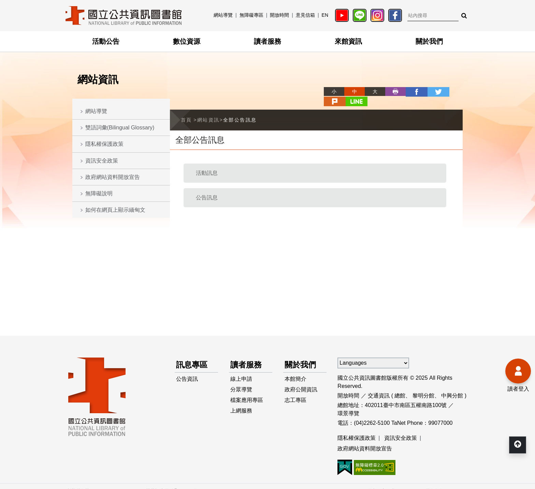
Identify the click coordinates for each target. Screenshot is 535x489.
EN (325, 15)
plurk (432, 91)
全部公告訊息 (240, 109)
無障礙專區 (251, 15)
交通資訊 (379, 385)
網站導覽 (223, 15)
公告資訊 (187, 369)
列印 (370, 91)
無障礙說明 (99, 193)
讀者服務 (267, 41)
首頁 (186, 109)
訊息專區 (192, 354)
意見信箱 (305, 15)
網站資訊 (208, 109)
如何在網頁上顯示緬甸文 (115, 210)
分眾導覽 (241, 380)
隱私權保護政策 (104, 144)
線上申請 (241, 369)
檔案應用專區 (246, 391)
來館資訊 (348, 41)
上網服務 (241, 402)
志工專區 (295, 391)
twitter (411, 91)
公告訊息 (207, 187)
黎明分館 (423, 385)
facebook (391, 91)
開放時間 (279, 15)
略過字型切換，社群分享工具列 (301, 85)
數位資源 (186, 41)
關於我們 (429, 41)
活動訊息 (207, 163)
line (452, 91)
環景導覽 (348, 403)
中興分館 (452, 385)
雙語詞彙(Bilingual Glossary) (120, 127)
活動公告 (105, 41)
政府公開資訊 (301, 380)
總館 (399, 385)
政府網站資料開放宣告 (112, 177)
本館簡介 (295, 369)
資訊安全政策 (101, 161)
